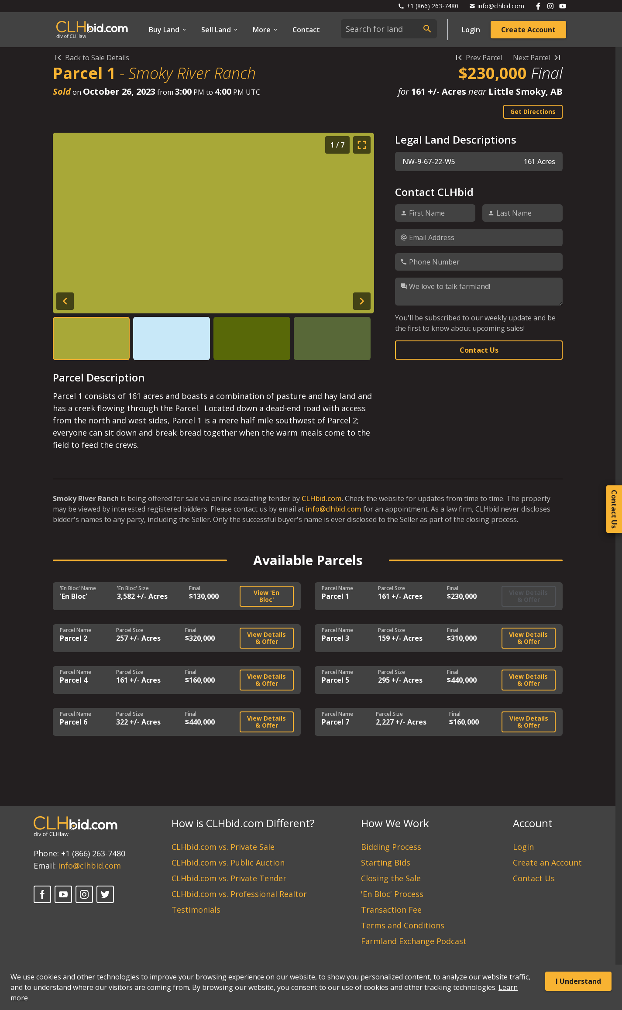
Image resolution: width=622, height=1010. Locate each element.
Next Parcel (538, 57)
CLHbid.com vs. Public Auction (228, 862)
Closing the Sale (391, 878)
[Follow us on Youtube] (562, 6)
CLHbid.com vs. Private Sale (223, 847)
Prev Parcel (478, 57)
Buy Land (168, 29)
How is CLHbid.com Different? (243, 823)
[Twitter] (105, 894)
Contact (306, 29)
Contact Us (479, 350)
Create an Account (547, 862)
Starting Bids (385, 862)
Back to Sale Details (91, 57)
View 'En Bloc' (266, 596)
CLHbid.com (322, 498)
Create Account (528, 29)
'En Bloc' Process (392, 894)
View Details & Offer (266, 638)
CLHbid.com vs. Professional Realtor (239, 894)
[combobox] (389, 28)
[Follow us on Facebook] (538, 6)
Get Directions (533, 111)
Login (471, 29)
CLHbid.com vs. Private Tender (229, 878)
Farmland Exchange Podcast (414, 941)
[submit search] (427, 29)
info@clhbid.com (333, 509)
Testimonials (196, 909)
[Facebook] (42, 894)
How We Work (395, 823)
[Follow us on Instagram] (550, 6)
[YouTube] (63, 894)
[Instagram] (84, 894)
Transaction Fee (391, 909)
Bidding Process (391, 847)
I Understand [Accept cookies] (578, 981)
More (265, 29)
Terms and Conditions (402, 925)
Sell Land (220, 29)
